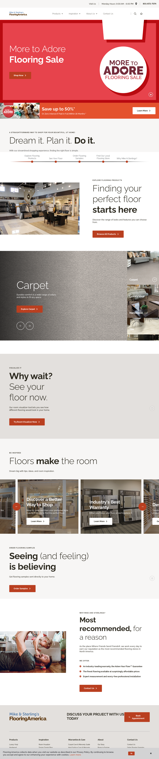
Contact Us (108, 13)
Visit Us (92, 4)
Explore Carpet (29, 309)
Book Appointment (136, 717)
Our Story (101, 745)
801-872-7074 (149, 4)
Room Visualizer (44, 745)
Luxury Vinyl (13, 745)
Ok (131, 753)
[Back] (17, 507)
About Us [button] (91, 13)
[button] (135, 14)
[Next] (142, 507)
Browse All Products (108, 234)
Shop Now (20, 75)
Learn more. (75, 755)
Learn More (144, 110)
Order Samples (22, 589)
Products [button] (57, 13)
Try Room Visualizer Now (27, 422)
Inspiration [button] (75, 13)
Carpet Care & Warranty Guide (79, 745)
